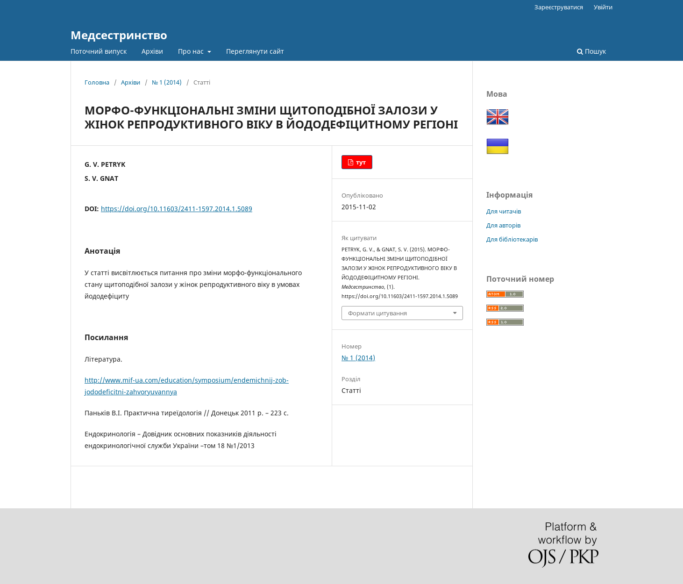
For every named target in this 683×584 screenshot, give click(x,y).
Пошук (591, 51)
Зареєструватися (558, 7)
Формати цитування (377, 313)
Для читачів (503, 211)
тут (360, 162)
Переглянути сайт (255, 51)
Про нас (192, 51)
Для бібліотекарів (512, 239)
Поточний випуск (99, 51)
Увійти (603, 7)
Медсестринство (119, 35)
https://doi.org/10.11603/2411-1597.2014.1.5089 (176, 208)
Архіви (152, 51)
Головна (97, 82)
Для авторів (503, 225)
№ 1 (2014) (167, 82)
